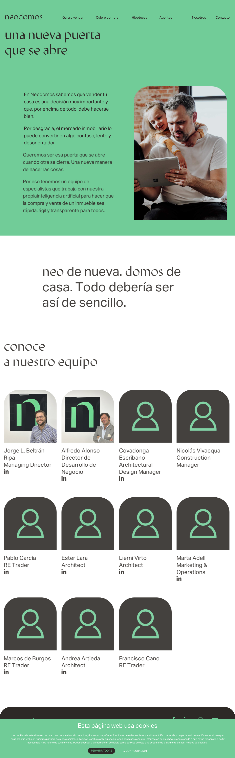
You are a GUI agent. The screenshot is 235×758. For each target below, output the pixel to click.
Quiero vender (73, 17)
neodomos (24, 17)
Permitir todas (101, 751)
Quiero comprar (108, 17)
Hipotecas (139, 17)
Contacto (223, 17)
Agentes (165, 17)
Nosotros (199, 17)
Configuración (135, 751)
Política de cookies (196, 743)
